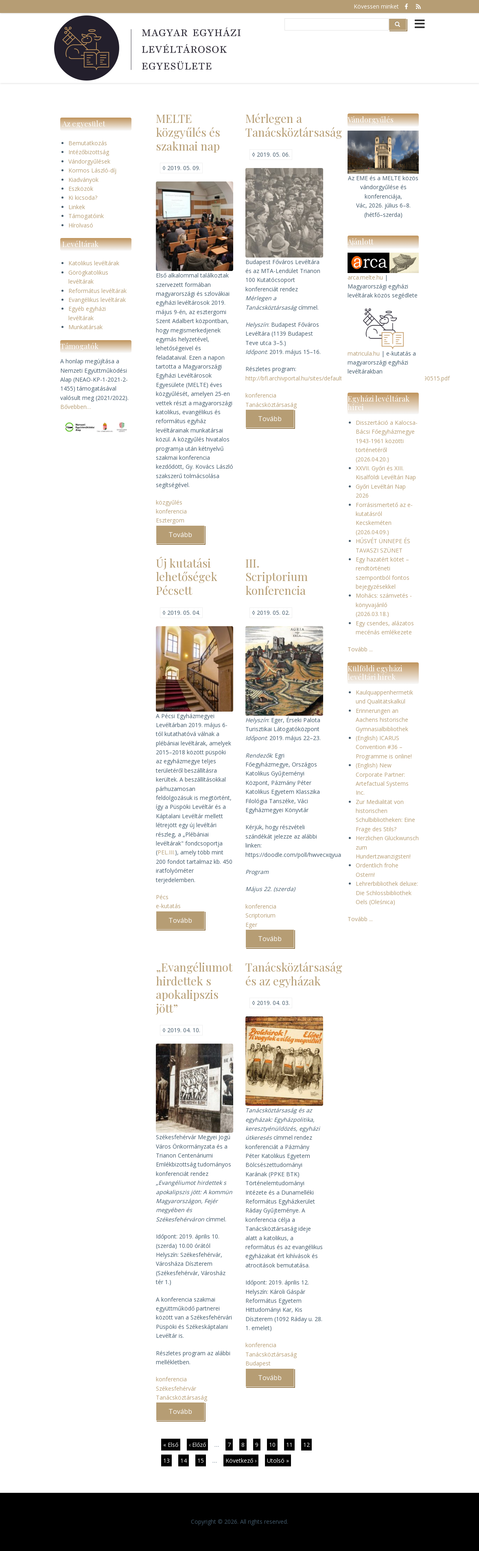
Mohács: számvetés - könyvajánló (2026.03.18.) (384, 605)
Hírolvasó (80, 225)
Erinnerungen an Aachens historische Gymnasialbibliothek (382, 720)
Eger (251, 924)
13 (167, 1460)
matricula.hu (364, 353)
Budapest (258, 1363)
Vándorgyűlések (89, 161)
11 (290, 1445)
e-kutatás (168, 906)
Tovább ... (360, 649)
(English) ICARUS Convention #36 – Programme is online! (384, 747)
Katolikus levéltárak (93, 263)
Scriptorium (260, 915)
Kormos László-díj (92, 170)
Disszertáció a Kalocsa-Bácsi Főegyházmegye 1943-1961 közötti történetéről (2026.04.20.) (387, 441)
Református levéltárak (97, 291)
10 (273, 1444)
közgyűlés (169, 502)
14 (184, 1460)
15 (201, 1460)
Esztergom (170, 520)
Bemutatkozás (87, 143)
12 (307, 1444)
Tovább (186, 537)
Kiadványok (83, 179)
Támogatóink (86, 216)
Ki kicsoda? (82, 197)
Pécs (162, 897)
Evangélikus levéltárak (97, 300)
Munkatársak (85, 327)
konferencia (171, 511)
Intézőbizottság (88, 152)
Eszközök (80, 188)
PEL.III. (166, 852)
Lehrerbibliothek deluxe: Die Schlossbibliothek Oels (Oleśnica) (387, 893)
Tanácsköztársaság (271, 405)
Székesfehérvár (176, 1388)
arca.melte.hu (365, 277)
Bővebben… (75, 407)
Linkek (76, 207)
